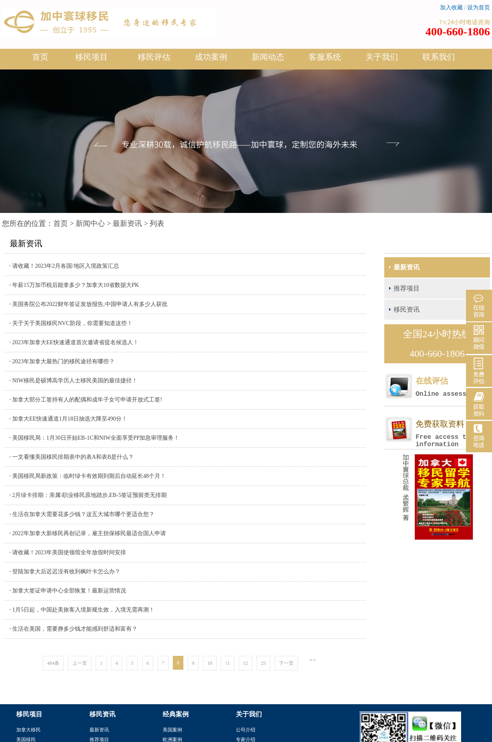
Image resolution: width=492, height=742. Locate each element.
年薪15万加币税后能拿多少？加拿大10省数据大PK (75, 285)
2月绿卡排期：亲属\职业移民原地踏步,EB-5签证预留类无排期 (89, 495)
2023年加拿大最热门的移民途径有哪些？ (63, 361)
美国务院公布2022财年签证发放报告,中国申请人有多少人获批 (90, 304)
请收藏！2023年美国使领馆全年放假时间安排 (69, 552)
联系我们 (438, 56)
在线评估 (453, 387)
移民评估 (154, 60)
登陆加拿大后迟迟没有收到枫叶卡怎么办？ (66, 571)
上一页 (79, 663)
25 (263, 663)
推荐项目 (407, 288)
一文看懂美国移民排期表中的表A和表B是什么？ (73, 457)
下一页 (286, 663)
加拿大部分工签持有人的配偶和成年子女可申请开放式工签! (87, 400)
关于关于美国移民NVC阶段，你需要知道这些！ (72, 323)
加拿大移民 (28, 730)
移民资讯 (407, 309)
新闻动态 (268, 60)
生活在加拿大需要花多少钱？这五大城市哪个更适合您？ (83, 514)
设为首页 (478, 7)
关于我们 (382, 60)
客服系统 (325, 56)
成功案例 (211, 60)
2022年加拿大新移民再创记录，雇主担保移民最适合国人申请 (89, 533)
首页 (40, 56)
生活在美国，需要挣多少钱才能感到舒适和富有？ (74, 629)
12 (245, 663)
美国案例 (172, 730)
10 (209, 663)
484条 (53, 663)
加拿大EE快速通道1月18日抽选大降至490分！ (69, 419)
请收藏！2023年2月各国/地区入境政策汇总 (65, 266)
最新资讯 (127, 223)
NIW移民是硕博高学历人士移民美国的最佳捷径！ (74, 381)
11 (227, 663)
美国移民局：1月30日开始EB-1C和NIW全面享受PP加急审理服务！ (95, 438)
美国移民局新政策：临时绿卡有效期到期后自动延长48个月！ (89, 476)
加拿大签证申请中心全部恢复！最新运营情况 (69, 591)
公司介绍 (245, 730)
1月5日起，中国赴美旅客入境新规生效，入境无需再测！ (83, 610)
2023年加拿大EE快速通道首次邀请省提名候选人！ (75, 342)
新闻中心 (90, 223)
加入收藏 (451, 7)
